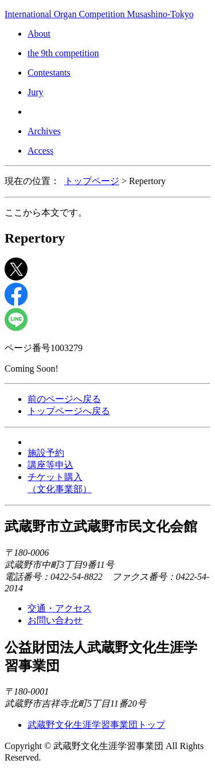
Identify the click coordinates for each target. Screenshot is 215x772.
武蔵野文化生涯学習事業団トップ (96, 725)
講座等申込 (50, 465)
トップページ (91, 181)
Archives (44, 131)
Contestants (49, 72)
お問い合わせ (55, 620)
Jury (36, 92)
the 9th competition (63, 53)
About (39, 33)
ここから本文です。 (46, 212)
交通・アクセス (60, 608)
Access (40, 150)
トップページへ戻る (69, 411)
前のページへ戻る (64, 399)
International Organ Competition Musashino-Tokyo (99, 14)
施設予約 (46, 453)
